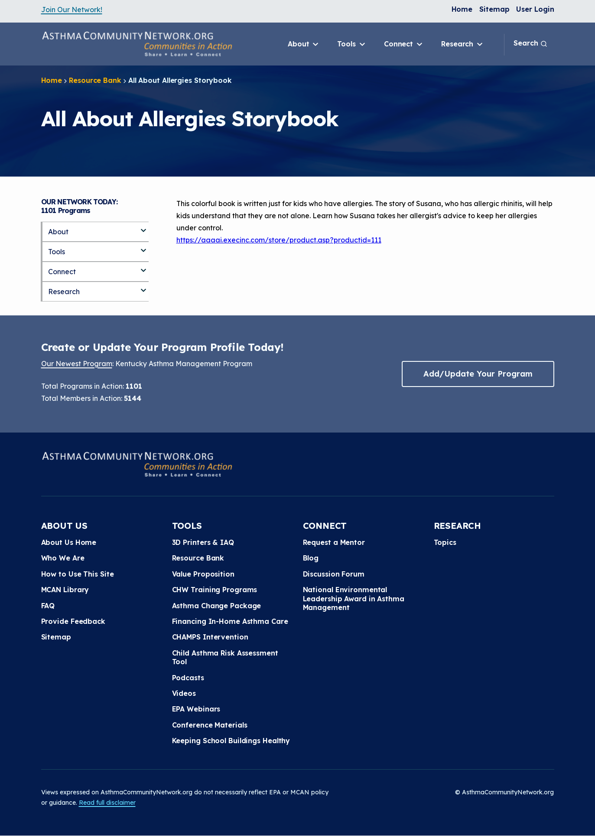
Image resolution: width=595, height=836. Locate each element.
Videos (184, 693)
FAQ (48, 605)
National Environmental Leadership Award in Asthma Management (353, 598)
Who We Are (63, 558)
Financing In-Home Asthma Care (230, 621)
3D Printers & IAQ (203, 542)
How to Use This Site (77, 574)
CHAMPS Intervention (210, 637)
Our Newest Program (76, 363)
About (304, 44)
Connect (404, 44)
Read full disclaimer (107, 802)
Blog (311, 558)
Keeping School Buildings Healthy (231, 740)
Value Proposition (203, 574)
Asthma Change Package (216, 605)
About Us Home (69, 542)
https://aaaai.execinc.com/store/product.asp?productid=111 (278, 240)
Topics (445, 542)
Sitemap (494, 9)
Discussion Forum (333, 574)
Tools (351, 44)
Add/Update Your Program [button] (478, 374)
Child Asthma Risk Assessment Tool (225, 657)
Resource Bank (95, 80)
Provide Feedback (73, 621)
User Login (535, 9)
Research (462, 44)
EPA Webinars (196, 709)
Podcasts (188, 677)
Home (462, 9)
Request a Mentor (334, 542)
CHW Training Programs (214, 589)
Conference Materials (209, 725)
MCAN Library (65, 589)
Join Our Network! (71, 9)
